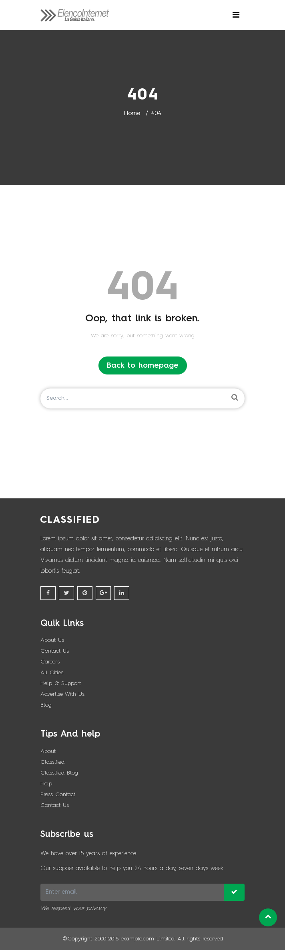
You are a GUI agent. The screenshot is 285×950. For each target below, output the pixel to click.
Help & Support (60, 683)
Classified (52, 762)
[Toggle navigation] (236, 15)
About (48, 751)
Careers (50, 662)
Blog (46, 705)
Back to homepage (143, 365)
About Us (52, 640)
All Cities (51, 672)
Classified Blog (59, 773)
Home (132, 114)
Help (46, 784)
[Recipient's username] (132, 892)
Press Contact (57, 794)
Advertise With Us (62, 694)
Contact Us (54, 651)
